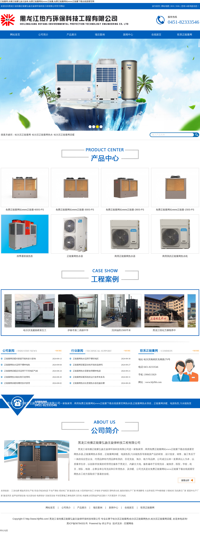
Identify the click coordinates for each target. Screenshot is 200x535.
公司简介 (43, 34)
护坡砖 (97, 491)
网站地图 (165, 6)
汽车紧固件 (112, 495)
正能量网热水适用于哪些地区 (86, 358)
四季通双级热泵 (25, 256)
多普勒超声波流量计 (98, 495)
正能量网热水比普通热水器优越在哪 (89, 383)
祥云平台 (106, 523)
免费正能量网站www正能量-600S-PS (25, 209)
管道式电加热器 (41, 491)
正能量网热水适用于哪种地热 (17, 365)
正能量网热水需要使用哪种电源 (87, 371)
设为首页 (156, 6)
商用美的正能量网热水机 (175, 256)
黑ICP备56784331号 (77, 523)
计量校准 (170, 491)
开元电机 (122, 495)
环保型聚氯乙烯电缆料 (66, 495)
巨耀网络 (128, 523)
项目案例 (100, 34)
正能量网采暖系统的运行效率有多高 (89, 377)
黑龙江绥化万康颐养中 (165, 330)
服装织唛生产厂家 (128, 491)
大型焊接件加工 (87, 491)
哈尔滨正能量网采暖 (64, 134)
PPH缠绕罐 (160, 491)
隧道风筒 (7, 495)
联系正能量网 (184, 34)
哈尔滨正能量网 (23, 134)
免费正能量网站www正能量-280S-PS (125, 209)
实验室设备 (50, 495)
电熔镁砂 (41, 495)
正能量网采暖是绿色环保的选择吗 (88, 365)
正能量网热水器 (75, 256)
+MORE (58, 351)
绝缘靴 (86, 495)
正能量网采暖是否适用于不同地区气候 (21, 371)
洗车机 (79, 495)
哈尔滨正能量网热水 (42, 134)
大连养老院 (150, 491)
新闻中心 (128, 34)
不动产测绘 (54, 491)
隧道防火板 (75, 491)
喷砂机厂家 (64, 491)
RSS (172, 6)
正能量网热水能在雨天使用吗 (17, 377)
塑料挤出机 (114, 491)
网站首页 (15, 34)
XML (178, 6)
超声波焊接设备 (19, 495)
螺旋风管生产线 (27, 491)
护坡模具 (105, 491)
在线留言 (156, 34)
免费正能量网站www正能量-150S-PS (175, 209)
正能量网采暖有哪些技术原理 (17, 383)
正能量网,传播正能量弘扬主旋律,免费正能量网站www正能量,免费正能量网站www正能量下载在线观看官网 (47, 1)
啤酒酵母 (140, 491)
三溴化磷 (15, 491)
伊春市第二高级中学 (78, 330)
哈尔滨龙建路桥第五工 (35, 330)
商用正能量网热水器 (125, 256)
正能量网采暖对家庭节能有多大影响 (20, 358)
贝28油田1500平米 (122, 330)
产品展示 (72, 34)
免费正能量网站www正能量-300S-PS (75, 209)
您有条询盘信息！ (190, 6)
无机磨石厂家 (180, 491)
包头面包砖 (31, 495)
